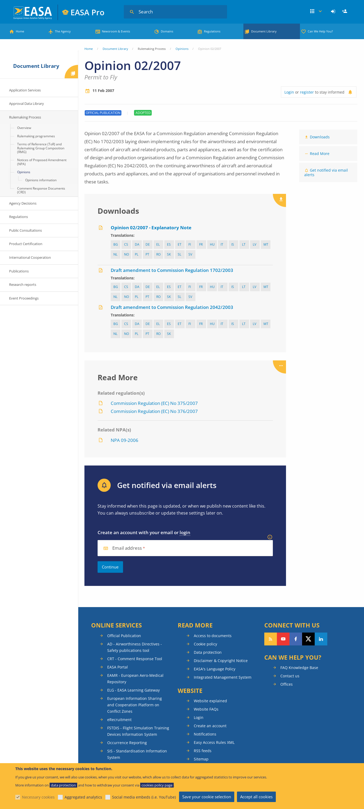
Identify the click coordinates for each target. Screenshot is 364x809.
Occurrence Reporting (127, 742)
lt (244, 244)
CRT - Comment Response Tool (134, 658)
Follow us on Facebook (295, 639)
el (158, 244)
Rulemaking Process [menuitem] (25, 117)
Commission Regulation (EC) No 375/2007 (154, 403)
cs (126, 244)
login (185, 532)
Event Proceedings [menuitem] (24, 298)
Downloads (320, 136)
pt (147, 254)
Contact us (289, 675)
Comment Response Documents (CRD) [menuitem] (41, 190)
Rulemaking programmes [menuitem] (36, 136)
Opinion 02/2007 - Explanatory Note (151, 227)
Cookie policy (205, 644)
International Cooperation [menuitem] (30, 257)
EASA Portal (117, 667)
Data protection (208, 652)
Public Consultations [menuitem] (25, 230)
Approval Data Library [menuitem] (26, 103)
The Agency (63, 31)
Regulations (212, 31)
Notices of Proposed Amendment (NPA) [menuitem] (41, 162)
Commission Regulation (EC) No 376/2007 (154, 411)
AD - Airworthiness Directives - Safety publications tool (134, 647)
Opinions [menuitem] (23, 172)
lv (254, 244)
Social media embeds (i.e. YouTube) (144, 797)
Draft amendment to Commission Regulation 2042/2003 (172, 307)
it (222, 244)
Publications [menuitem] (19, 271)
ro (158, 254)
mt (265, 244)
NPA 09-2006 (124, 440)
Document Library (264, 31)
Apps (316, 11)
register (307, 92)
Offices (286, 684)
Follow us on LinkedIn (321, 639)
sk (169, 254)
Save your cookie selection (206, 796)
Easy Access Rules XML (214, 742)
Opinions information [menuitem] (41, 180)
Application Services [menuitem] (25, 90)
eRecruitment (119, 719)
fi (189, 244)
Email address (127, 548)
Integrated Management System (222, 677)
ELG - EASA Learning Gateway (133, 690)
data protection (63, 785)
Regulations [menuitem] (18, 216)
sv (190, 254)
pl (136, 254)
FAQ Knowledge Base (299, 667)
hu (212, 244)
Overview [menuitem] (24, 127)
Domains (167, 31)
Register (345, 11)
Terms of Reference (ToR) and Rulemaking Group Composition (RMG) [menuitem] (40, 148)
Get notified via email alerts (326, 172)
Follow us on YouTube (283, 639)
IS (232, 244)
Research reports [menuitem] (22, 284)
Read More (319, 153)
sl (179, 254)
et (179, 244)
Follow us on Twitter (308, 639)
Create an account (210, 725)
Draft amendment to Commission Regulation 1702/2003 (172, 270)
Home (20, 31)
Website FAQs (206, 709)
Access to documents (213, 635)
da (137, 244)
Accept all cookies (256, 796)
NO (126, 254)
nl (115, 254)
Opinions (182, 49)
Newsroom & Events (116, 31)
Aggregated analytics (83, 797)
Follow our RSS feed (270, 639)
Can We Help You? (320, 31)
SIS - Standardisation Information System (137, 754)
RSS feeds (202, 750)
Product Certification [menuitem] (25, 243)
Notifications (205, 734)
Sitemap (201, 759)
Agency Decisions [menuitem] (22, 203)
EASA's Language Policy (214, 668)
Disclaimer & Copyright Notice (221, 660)
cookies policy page (157, 785)
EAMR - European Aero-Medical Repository (135, 678)
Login (334, 11)
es (169, 244)
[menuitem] (334, 11)
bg (115, 244)
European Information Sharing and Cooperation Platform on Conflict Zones (134, 705)
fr (201, 244)
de (148, 244)
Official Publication (124, 635)
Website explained (210, 700)
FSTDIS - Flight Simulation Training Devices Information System (138, 731)
